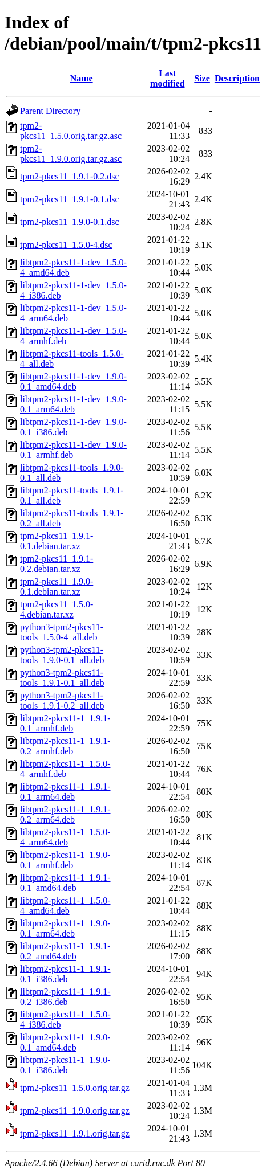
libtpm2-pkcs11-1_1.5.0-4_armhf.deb (65, 769)
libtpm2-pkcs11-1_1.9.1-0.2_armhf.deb (65, 746)
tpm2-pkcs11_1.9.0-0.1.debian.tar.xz (56, 586)
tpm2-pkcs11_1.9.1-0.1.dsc (69, 199)
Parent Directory (50, 111)
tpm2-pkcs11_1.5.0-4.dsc (66, 245)
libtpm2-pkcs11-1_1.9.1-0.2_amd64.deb (65, 951)
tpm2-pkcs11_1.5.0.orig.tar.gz (75, 1088)
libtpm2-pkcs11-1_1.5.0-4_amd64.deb (65, 905)
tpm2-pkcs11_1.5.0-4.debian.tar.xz (56, 609)
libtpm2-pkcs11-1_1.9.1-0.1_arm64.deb (65, 792)
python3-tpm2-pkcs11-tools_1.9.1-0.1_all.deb (62, 678)
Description (237, 78)
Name (81, 78)
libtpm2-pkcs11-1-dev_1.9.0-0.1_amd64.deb (73, 381)
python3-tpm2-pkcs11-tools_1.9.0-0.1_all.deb (62, 655)
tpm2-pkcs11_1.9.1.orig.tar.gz (75, 1133)
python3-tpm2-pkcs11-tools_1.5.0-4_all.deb (61, 632)
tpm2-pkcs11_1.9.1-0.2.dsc (69, 176)
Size (202, 78)
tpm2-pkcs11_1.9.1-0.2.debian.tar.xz (56, 564)
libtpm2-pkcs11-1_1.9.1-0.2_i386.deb (65, 997)
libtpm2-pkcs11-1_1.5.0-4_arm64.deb (65, 837)
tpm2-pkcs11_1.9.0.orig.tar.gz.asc (71, 154)
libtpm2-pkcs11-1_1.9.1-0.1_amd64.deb (65, 883)
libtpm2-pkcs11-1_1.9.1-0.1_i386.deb (65, 974)
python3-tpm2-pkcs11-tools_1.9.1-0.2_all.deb (62, 700)
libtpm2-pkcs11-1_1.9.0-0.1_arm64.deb (65, 928)
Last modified (167, 78)
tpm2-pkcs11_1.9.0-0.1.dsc (69, 222)
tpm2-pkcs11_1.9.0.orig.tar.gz (75, 1110)
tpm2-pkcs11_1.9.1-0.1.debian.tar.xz (56, 541)
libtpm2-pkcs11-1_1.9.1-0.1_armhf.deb (65, 723)
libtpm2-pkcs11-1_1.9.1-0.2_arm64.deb (65, 814)
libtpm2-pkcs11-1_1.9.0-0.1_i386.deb (65, 1065)
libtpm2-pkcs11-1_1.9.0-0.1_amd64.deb (65, 1042)
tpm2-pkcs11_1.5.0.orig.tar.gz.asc (71, 131)
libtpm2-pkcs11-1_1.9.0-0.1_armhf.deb (65, 860)
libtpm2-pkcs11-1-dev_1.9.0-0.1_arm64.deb (73, 404)
